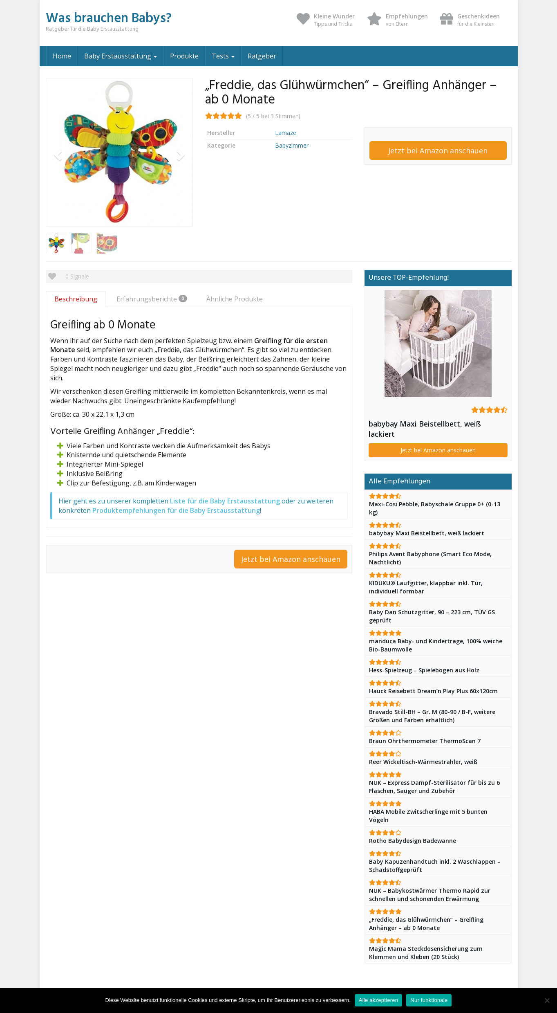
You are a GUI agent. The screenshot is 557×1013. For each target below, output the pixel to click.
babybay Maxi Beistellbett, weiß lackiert (425, 429)
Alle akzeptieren (378, 1000)
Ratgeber (262, 56)
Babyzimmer (292, 145)
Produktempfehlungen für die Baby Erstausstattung (176, 510)
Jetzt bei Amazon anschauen (438, 150)
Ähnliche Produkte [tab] (234, 298)
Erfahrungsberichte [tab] (151, 298)
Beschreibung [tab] (75, 298)
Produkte (184, 56)
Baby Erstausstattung (120, 56)
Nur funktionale (428, 1000)
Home (62, 56)
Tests (223, 56)
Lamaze (285, 133)
